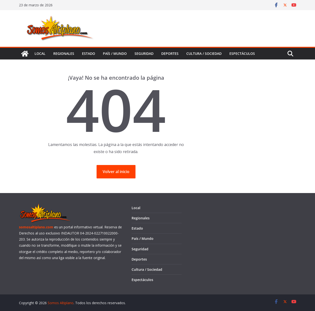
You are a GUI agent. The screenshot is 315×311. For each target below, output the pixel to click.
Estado (88, 53)
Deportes (170, 53)
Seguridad (144, 53)
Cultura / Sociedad (204, 53)
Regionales (63, 53)
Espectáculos (242, 53)
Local (40, 53)
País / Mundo (115, 53)
